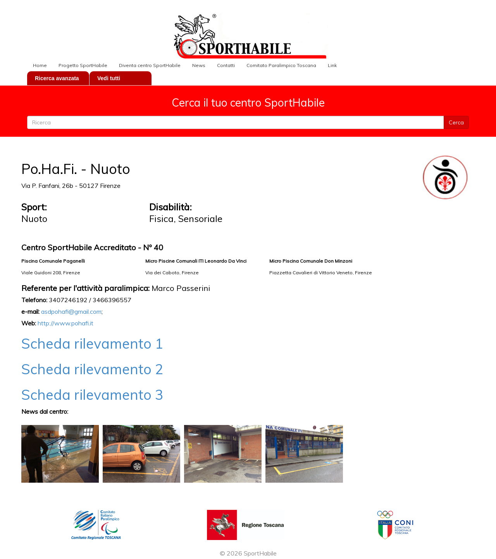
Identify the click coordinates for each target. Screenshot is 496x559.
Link (332, 65)
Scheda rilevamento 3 (92, 394)
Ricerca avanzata (57, 78)
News (198, 65)
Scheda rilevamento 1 (92, 343)
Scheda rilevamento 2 (92, 369)
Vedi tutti (108, 78)
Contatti (226, 65)
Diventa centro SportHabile (150, 65)
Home (40, 65)
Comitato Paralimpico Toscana (281, 65)
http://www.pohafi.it (65, 323)
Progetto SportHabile (83, 65)
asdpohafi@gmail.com (71, 311)
